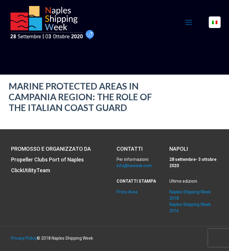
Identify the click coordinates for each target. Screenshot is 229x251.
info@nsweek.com (134, 165)
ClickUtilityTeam (30, 170)
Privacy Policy (24, 238)
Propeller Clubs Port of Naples (47, 159)
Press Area (127, 192)
